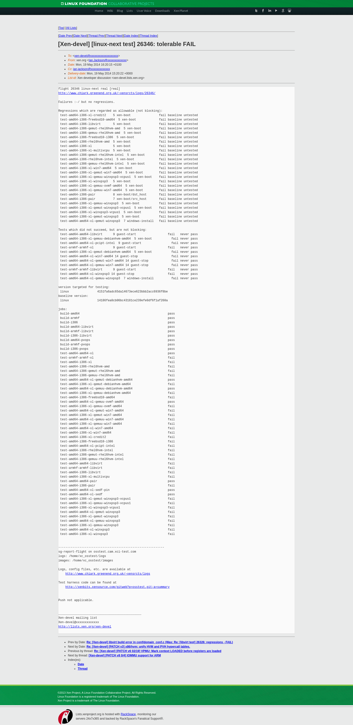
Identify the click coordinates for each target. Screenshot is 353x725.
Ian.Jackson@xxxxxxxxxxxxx (107, 60)
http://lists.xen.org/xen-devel (84, 627)
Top (61, 28)
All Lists (71, 28)
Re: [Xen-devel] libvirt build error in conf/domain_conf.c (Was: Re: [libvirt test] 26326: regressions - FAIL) (160, 642)
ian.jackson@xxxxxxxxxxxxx (91, 69)
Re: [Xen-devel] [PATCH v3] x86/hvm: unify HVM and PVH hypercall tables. (138, 646)
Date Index (131, 35)
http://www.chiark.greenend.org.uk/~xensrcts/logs (107, 574)
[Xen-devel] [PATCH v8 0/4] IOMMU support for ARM (125, 655)
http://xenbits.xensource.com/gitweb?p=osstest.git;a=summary (117, 587)
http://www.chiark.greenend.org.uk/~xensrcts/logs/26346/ (106, 93)
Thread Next (114, 35)
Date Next (80, 35)
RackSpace (128, 714)
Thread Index (148, 35)
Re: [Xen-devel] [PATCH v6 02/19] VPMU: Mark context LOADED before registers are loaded (157, 651)
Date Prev (65, 35)
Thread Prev (96, 35)
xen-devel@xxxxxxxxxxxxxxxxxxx (96, 56)
